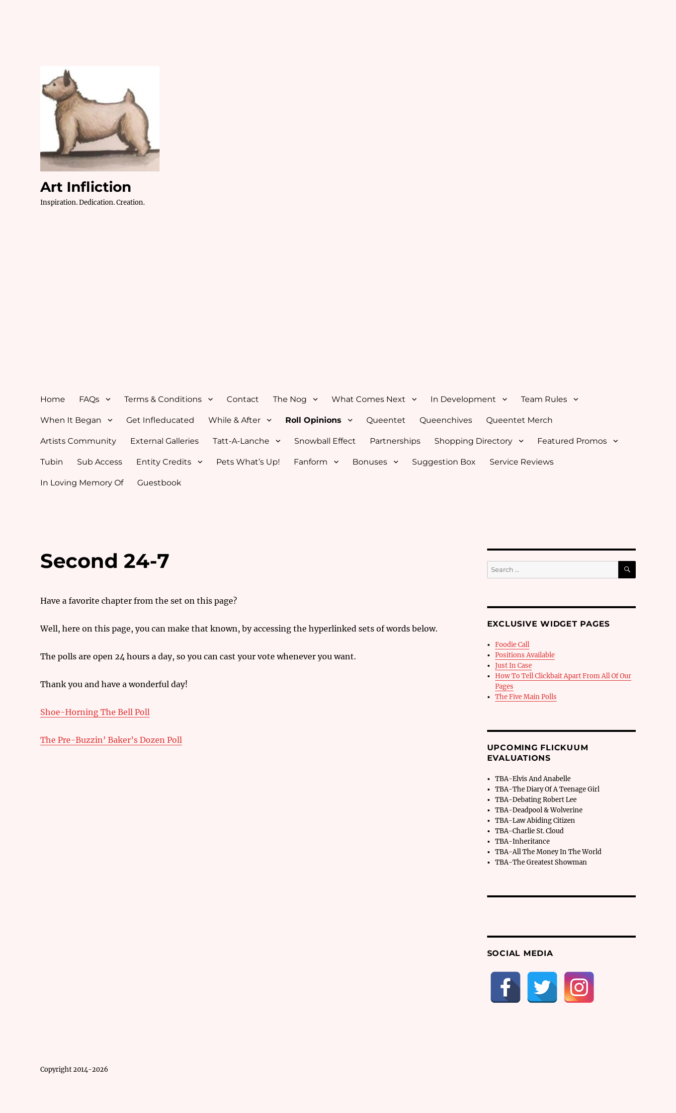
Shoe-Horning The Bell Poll (95, 712)
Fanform (311, 462)
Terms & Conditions (163, 399)
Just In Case (513, 665)
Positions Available (525, 655)
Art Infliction (85, 186)
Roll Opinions (313, 420)
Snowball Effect (325, 441)
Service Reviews (522, 462)
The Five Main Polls (526, 697)
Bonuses (369, 462)
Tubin (51, 462)
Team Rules (544, 399)
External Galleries (164, 441)
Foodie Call (512, 644)
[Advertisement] (340, 309)
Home (52, 399)
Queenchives (446, 420)
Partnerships (395, 441)
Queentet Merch (519, 420)
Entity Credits (163, 462)
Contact (243, 399)
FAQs (89, 399)
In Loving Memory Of (81, 482)
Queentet (386, 420)
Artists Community (78, 441)
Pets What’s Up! (248, 462)
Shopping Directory (473, 441)
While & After (234, 420)
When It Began (70, 420)
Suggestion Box (444, 462)
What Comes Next (369, 399)
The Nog (290, 399)
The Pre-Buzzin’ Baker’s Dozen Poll (111, 740)
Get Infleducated (160, 420)
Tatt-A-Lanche (241, 441)
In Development (463, 399)
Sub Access (99, 462)
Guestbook (159, 482)
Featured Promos (572, 441)
